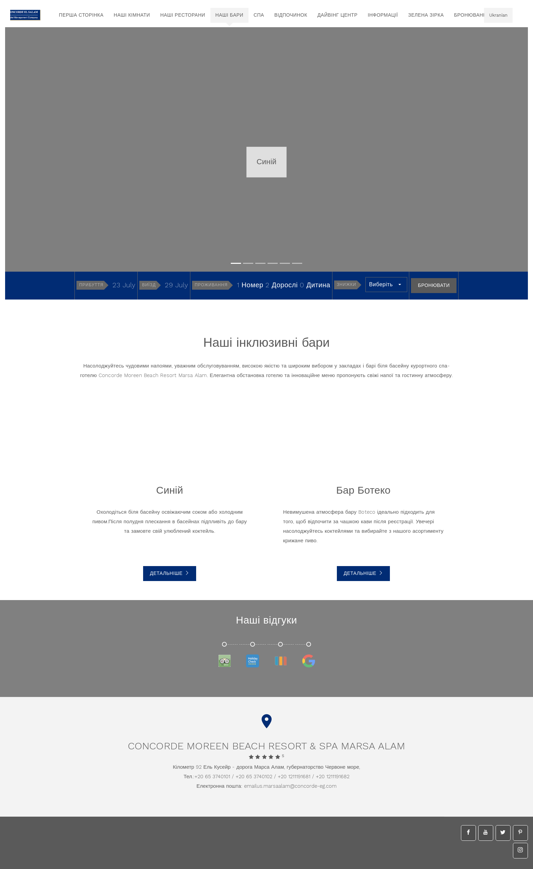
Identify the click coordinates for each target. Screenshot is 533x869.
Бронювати (434, 286)
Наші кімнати (132, 15)
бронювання (472, 15)
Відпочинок (290, 15)
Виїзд (149, 285)
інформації (383, 15)
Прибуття (91, 285)
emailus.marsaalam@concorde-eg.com (290, 786)
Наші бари (229, 15)
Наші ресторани (182, 15)
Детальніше (169, 573)
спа (259, 15)
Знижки (346, 284)
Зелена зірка (426, 15)
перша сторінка (81, 15)
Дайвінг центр (337, 15)
